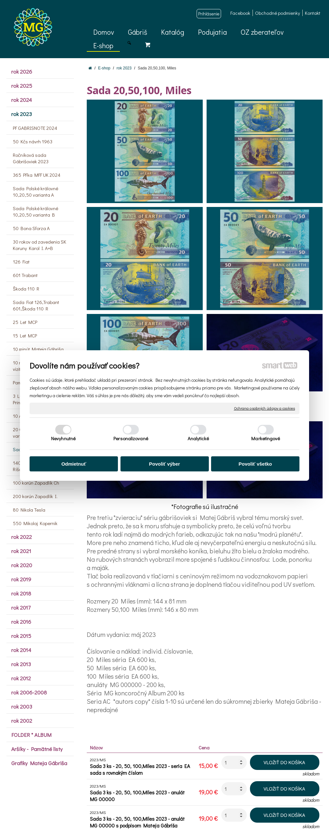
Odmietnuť (73, 464)
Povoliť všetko (255, 464)
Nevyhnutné (63, 438)
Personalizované (130, 438)
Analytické (198, 438)
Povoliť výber (164, 464)
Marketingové (265, 438)
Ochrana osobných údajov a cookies (264, 408)
